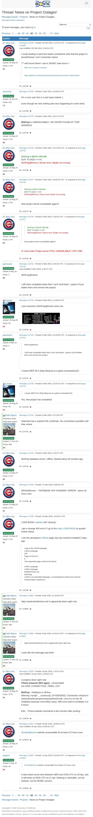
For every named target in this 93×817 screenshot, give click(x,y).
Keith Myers (11, 415)
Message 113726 (26, 148)
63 (36, 33)
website (39, 522)
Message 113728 (26, 217)
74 (51, 33)
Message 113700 (26, 43)
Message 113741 (26, 415)
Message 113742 (26, 453)
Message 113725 (26, 116)
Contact (8, 300)
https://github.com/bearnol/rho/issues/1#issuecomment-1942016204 (51, 75)
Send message (8, 59)
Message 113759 (26, 485)
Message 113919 (26, 724)
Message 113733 (26, 300)
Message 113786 (26, 516)
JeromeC (7, 91)
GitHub (45, 538)
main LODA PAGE (66, 528)
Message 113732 (26, 264)
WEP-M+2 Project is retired (35, 68)
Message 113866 (26, 633)
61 (27, 33)
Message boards (10, 17)
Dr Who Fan (9, 43)
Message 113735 (26, 384)
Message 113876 (26, 671)
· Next (56, 33)
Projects (24, 17)
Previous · (7, 33)
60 (23, 33)
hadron (6, 755)
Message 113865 (26, 595)
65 (44, 33)
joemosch (7, 264)
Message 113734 (26, 335)
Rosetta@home (28, 732)
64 (40, 33)
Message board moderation (13, 20)
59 (19, 33)
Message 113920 (26, 755)
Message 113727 (26, 180)
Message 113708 (26, 91)
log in (32, 27)
